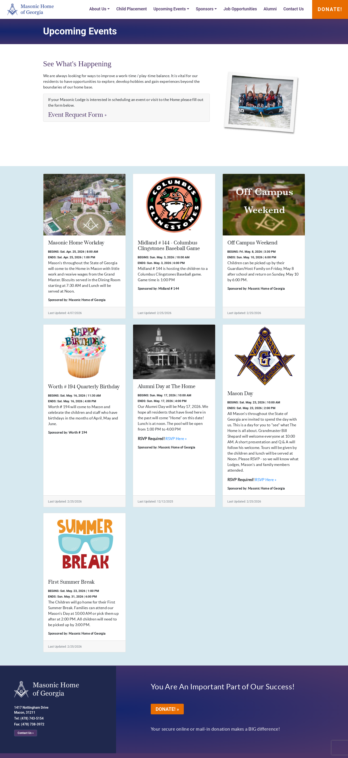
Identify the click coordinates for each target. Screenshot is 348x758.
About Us (97, 9)
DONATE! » (170, 710)
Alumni (270, 9)
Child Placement (131, 9)
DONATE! (330, 9)
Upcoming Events (169, 9)
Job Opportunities (240, 9)
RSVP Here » (176, 438)
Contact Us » (26, 733)
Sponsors (205, 9)
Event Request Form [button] (77, 115)
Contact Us (293, 9)
